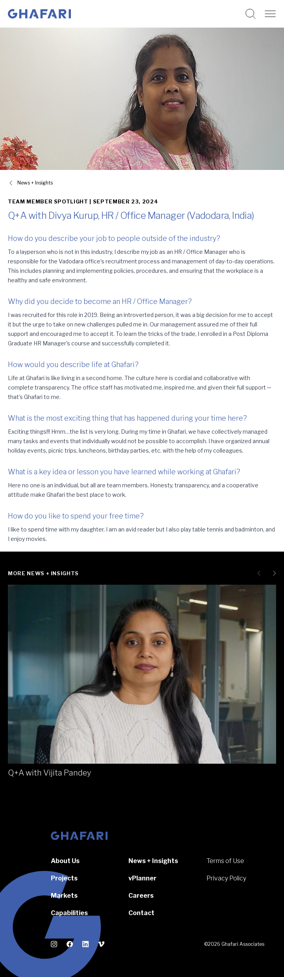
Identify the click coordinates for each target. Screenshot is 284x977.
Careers (141, 895)
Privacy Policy (226, 878)
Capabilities (69, 913)
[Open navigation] (270, 14)
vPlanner (142, 878)
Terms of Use (225, 861)
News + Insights (153, 861)
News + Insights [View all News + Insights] (35, 183)
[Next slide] (273, 573)
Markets (64, 895)
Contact (141, 913)
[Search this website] (250, 14)
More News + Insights (43, 573)
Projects (64, 878)
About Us (65, 861)
